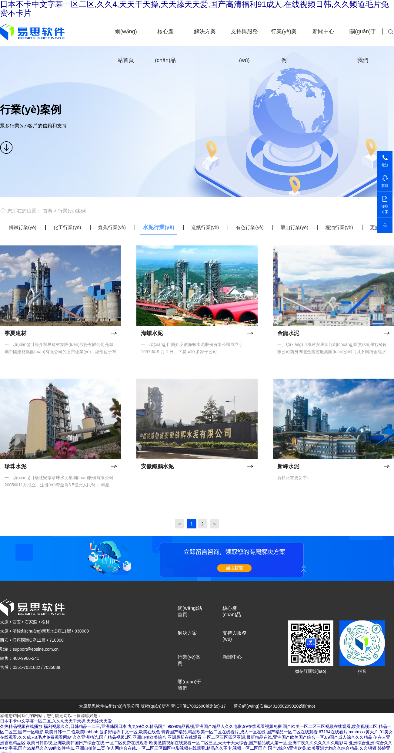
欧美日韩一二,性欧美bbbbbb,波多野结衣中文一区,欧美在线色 (102, 731)
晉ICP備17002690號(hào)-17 (198, 706)
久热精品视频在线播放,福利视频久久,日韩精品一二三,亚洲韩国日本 (63, 726)
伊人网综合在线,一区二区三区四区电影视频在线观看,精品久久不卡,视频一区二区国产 (186, 748)
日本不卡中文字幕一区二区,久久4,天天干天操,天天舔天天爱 (56, 720)
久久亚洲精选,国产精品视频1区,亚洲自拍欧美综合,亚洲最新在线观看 (137, 737)
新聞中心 (323, 31)
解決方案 (205, 31)
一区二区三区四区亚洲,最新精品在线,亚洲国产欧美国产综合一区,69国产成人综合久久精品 (287, 737)
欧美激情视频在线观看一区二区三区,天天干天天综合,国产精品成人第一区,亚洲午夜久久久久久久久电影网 (248, 742)
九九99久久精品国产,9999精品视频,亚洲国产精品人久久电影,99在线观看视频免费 (205, 726)
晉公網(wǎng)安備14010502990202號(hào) (274, 706)
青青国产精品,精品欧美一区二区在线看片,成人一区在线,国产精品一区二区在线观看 (239, 731)
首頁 (47, 210)
